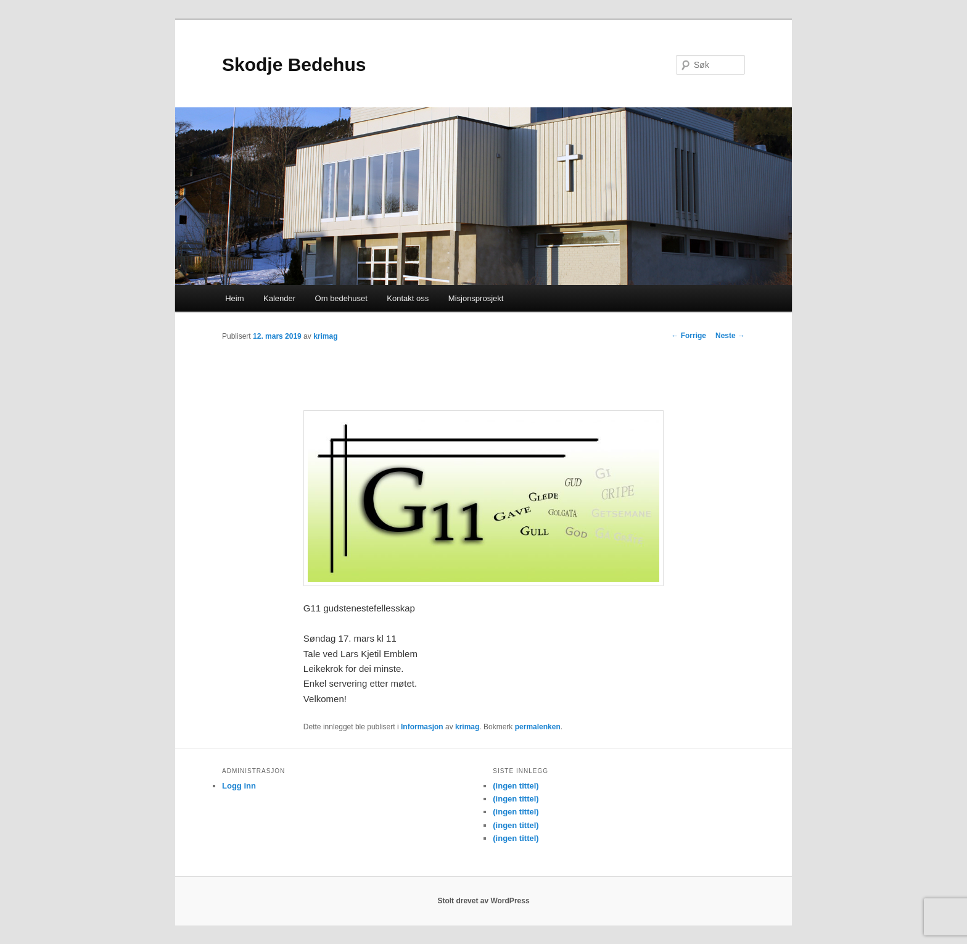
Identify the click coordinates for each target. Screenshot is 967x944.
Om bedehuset (341, 298)
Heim (234, 298)
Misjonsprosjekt (476, 298)
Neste (730, 335)
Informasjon (422, 726)
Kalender (279, 298)
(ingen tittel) (515, 785)
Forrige (688, 335)
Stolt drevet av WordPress (483, 900)
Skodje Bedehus (294, 64)
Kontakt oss (408, 298)
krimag (325, 336)
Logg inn (239, 785)
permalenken (538, 726)
